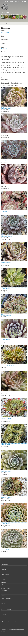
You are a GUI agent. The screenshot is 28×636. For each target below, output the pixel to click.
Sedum (6, 1)
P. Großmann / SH (5, 211)
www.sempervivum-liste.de (17, 629)
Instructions (17, 1)
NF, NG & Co (4, 584)
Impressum (3, 614)
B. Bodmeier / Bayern (6, 314)
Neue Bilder (3, 569)
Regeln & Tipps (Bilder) (6, 598)
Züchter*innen (4, 606)
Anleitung (11, 1)
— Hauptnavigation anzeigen (7, 23)
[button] (14, 106)
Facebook (3, 631)
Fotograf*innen (4, 590)
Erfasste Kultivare (5, 564)
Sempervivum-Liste (8, 12)
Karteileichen (4, 566)
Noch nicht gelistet (5, 571)
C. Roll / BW (4, 160)
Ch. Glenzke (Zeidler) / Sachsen (8, 365)
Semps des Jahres (5, 574)
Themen (3, 579)
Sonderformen (4, 577)
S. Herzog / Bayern (5, 444)
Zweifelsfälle (3, 582)
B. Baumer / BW (5, 549)
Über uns (3, 603)
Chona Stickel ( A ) (5, 32)
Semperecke (3, 600)
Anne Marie (4, 48)
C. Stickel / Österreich (6, 107)
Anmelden (24, 1)
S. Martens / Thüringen (6, 235)
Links (2, 593)
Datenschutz (3, 611)
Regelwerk (3, 595)
